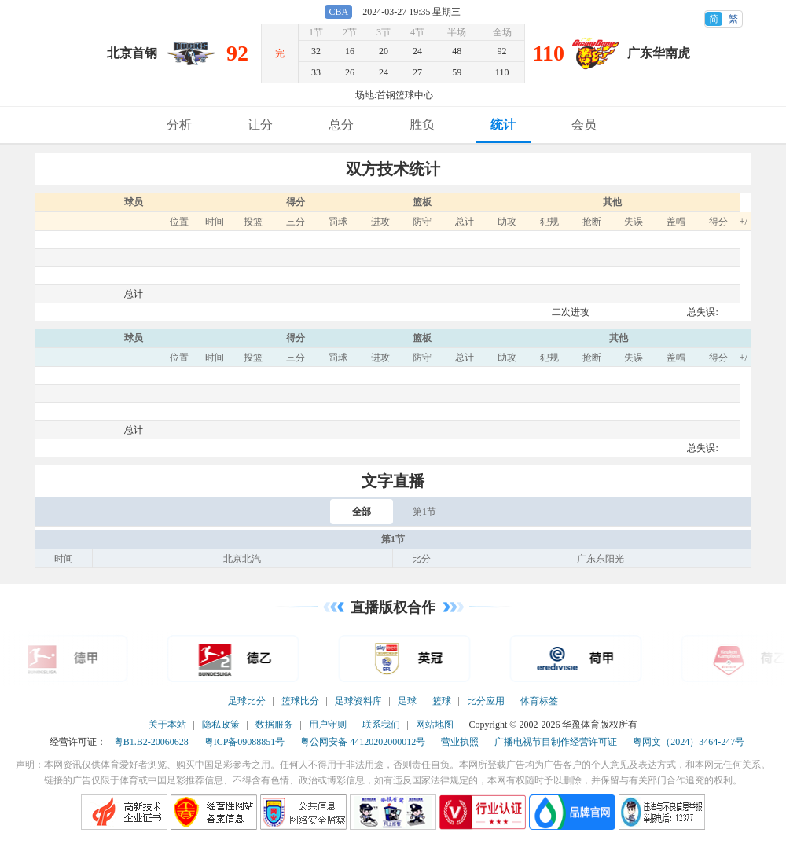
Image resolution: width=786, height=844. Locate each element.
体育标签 (539, 700)
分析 (179, 124)
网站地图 (435, 724)
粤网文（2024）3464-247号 (688, 741)
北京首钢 (132, 53)
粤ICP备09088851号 (244, 741)
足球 (407, 700)
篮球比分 (300, 700)
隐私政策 (221, 724)
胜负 (422, 124)
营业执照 (460, 741)
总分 (341, 124)
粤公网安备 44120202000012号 (362, 741)
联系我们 (381, 724)
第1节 (424, 511)
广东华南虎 (658, 53)
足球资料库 (358, 700)
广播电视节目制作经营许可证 (555, 741)
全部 (361, 511)
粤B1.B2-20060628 (151, 741)
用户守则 (328, 724)
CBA (338, 11)
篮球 (441, 700)
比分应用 (486, 700)
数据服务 (274, 724)
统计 (503, 124)
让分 (260, 124)
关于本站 (167, 724)
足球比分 (247, 700)
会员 (584, 124)
